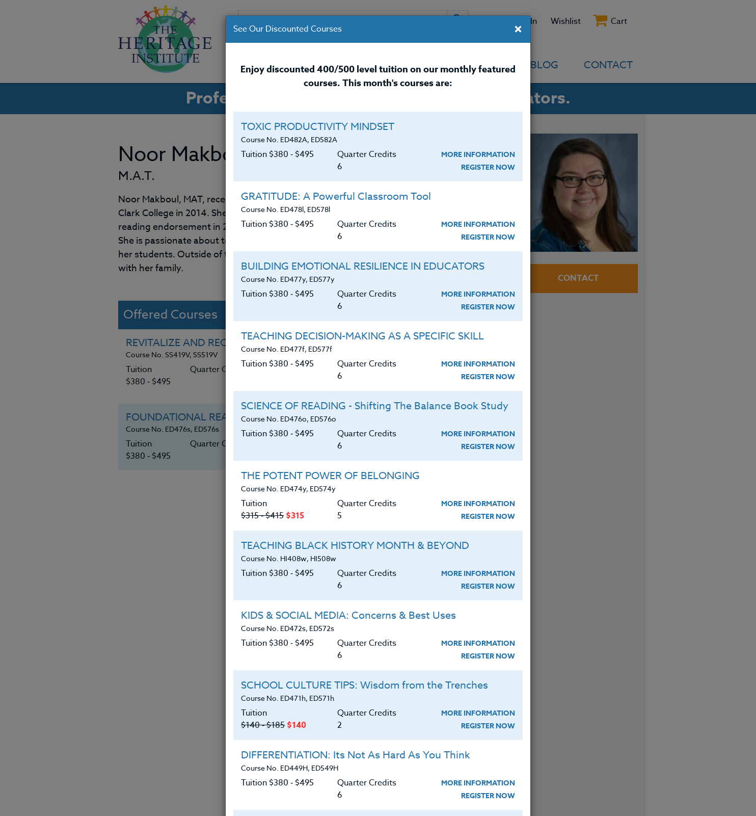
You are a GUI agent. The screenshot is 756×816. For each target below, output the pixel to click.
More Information (478, 154)
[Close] (518, 30)
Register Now (488, 167)
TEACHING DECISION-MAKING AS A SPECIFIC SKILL (362, 336)
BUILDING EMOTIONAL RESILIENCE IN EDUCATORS (362, 266)
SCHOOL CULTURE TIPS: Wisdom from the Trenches (364, 685)
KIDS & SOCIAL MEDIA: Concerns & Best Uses (348, 615)
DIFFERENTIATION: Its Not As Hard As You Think (355, 755)
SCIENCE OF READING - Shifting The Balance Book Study (374, 406)
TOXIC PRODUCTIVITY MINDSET (317, 126)
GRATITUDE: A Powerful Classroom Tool (336, 196)
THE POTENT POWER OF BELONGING (330, 475)
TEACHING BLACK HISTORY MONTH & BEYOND (355, 545)
